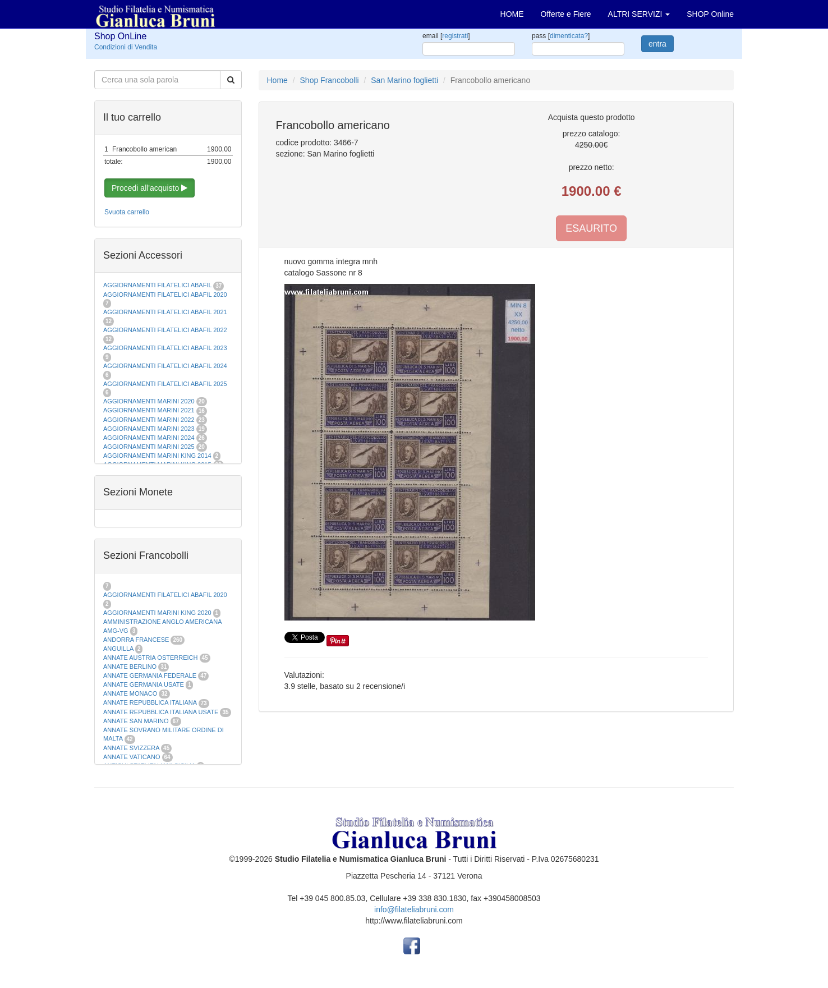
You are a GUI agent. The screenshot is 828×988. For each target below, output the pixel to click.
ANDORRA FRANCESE (136, 639)
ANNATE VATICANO (131, 756)
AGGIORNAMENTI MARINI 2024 (149, 437)
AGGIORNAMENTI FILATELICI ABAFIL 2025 (165, 383)
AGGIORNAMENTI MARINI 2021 (149, 410)
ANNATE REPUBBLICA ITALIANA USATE (161, 712)
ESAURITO (591, 228)
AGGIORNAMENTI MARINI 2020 (149, 401)
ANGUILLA (118, 648)
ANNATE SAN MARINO (136, 721)
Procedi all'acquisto (149, 187)
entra (657, 43)
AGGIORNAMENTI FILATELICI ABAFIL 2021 (165, 312)
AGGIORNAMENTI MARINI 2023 (149, 428)
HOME (512, 14)
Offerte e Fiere (566, 14)
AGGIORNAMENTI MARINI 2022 (149, 419)
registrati (455, 36)
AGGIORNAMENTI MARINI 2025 (149, 446)
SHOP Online (710, 14)
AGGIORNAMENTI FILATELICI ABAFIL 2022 (165, 330)
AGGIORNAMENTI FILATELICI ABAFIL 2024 (165, 365)
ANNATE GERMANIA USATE (143, 684)
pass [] (561, 36)
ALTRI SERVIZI (639, 14)
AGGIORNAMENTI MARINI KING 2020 (157, 612)
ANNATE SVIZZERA (131, 748)
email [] (446, 36)
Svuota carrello (126, 212)
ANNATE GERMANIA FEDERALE (149, 675)
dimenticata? (569, 36)
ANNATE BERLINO (130, 666)
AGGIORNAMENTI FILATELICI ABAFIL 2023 (165, 347)
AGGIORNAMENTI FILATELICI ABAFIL (158, 285)
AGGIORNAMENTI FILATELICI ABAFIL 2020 (165, 294)
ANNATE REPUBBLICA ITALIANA (149, 702)
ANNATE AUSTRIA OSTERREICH (150, 657)
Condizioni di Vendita (125, 47)
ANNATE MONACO (130, 693)
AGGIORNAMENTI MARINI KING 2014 (157, 455)
